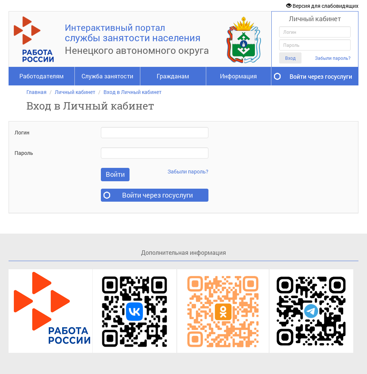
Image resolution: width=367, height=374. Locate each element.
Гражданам (173, 76)
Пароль (24, 152)
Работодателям (41, 76)
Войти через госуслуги (321, 76)
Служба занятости (107, 76)
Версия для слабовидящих (322, 5)
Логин (22, 132)
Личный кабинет (75, 91)
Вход (290, 58)
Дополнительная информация (183, 252)
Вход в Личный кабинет (132, 91)
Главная (36, 91)
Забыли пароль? (333, 58)
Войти (115, 174)
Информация (238, 76)
